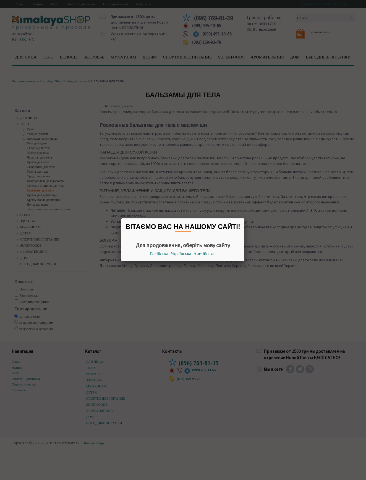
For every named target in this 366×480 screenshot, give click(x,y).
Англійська (204, 253)
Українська (181, 253)
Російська (159, 253)
